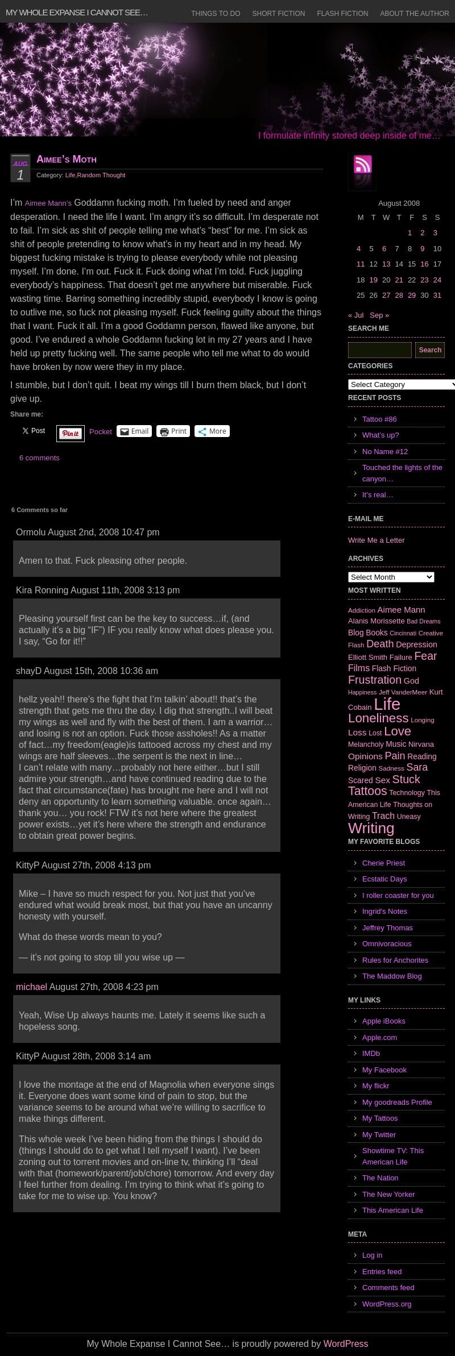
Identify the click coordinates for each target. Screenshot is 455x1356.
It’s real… (378, 494)
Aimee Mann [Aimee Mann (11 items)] (401, 609)
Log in (372, 1255)
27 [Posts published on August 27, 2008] (386, 295)
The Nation (380, 1178)
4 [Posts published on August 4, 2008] (359, 248)
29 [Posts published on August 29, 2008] (412, 295)
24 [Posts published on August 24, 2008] (437, 280)
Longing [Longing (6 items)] (423, 719)
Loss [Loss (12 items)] (357, 732)
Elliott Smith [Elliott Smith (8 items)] (367, 657)
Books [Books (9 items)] (376, 632)
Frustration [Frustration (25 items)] (375, 679)
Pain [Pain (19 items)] (394, 756)
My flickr (376, 1086)
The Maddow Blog (392, 976)
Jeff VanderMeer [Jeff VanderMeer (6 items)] (403, 692)
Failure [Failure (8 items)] (401, 657)
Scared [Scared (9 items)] (360, 780)
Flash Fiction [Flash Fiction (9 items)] (394, 668)
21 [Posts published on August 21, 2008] (399, 280)
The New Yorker (388, 1194)
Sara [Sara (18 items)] (417, 767)
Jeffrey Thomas (387, 928)
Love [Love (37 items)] (397, 731)
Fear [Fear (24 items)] (425, 656)
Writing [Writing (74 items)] (371, 828)
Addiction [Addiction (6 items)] (361, 610)
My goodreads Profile (397, 1102)
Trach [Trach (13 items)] (383, 816)
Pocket (100, 431)
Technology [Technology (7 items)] (407, 793)
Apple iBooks (384, 1021)
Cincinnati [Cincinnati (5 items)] (403, 633)
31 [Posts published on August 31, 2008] (437, 295)
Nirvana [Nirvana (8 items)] (421, 744)
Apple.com (379, 1037)
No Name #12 (385, 451)
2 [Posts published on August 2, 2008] (422, 232)
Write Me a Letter (376, 540)
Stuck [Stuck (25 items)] (406, 779)
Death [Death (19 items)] (380, 644)
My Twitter (379, 1134)
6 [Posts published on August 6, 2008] (384, 248)
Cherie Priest (383, 863)
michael (31, 987)
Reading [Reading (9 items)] (421, 756)
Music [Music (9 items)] (396, 743)
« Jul (355, 315)
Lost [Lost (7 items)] (375, 733)
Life (70, 175)
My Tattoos (380, 1118)
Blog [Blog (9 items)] (356, 632)
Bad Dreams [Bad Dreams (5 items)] (423, 621)
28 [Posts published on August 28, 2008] (399, 295)
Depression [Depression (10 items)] (416, 644)
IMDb (371, 1053)
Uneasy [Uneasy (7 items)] (409, 817)
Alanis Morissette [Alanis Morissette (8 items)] (376, 621)
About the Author (414, 14)
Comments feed (388, 1287)
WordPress (346, 1344)
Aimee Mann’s (48, 203)
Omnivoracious (387, 943)
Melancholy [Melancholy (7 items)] (366, 744)
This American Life (392, 1210)
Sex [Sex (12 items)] (382, 780)
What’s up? (380, 435)
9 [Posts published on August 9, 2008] (422, 248)
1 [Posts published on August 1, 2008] (410, 232)
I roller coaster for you (398, 895)
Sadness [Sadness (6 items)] (391, 768)
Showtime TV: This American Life (393, 1156)
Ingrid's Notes (384, 911)
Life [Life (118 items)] (387, 703)
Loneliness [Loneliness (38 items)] (378, 718)
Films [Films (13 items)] (359, 668)
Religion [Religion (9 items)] (362, 767)
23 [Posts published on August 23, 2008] (424, 280)
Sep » (379, 315)
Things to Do (215, 14)
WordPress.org (386, 1304)
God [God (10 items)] (411, 680)
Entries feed (382, 1271)
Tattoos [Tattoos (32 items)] (367, 791)
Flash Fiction (342, 14)
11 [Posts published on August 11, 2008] (361, 264)
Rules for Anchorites (395, 960)
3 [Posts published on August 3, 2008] (435, 232)
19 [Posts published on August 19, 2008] (373, 280)
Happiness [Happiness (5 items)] (362, 692)
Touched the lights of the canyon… (402, 473)
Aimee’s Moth (66, 159)
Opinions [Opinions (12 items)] (365, 756)
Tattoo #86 (379, 419)
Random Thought (101, 175)
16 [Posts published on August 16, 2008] (424, 264)
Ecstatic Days (384, 879)
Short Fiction (279, 14)
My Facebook (384, 1070)
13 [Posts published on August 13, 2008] (386, 264)
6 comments (39, 458)
